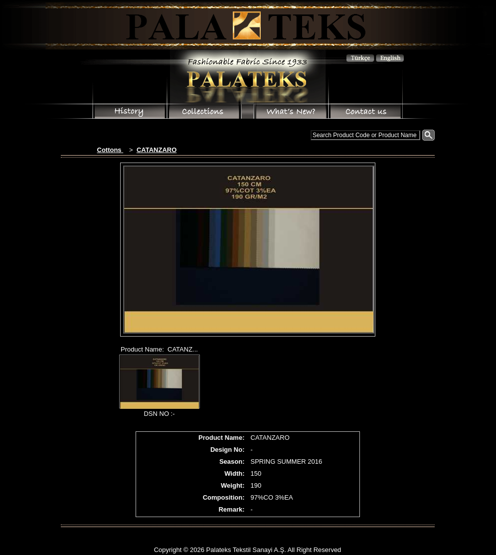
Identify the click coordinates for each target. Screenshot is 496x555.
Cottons (110, 150)
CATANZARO (156, 150)
